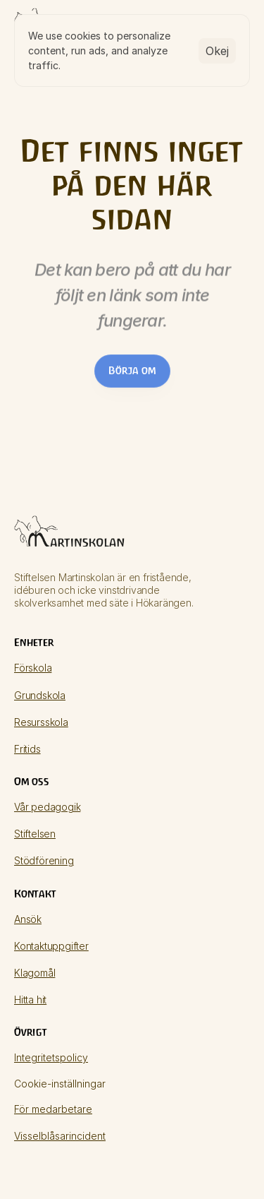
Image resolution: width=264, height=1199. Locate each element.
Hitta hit (30, 1000)
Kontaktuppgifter (51, 946)
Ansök (28, 919)
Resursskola (41, 722)
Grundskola (39, 695)
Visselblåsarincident (60, 1136)
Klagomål (34, 973)
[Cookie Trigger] (60, 1084)
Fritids (27, 749)
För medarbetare (53, 1109)
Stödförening (44, 860)
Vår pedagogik (47, 807)
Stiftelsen (35, 834)
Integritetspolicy (51, 1057)
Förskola (32, 668)
